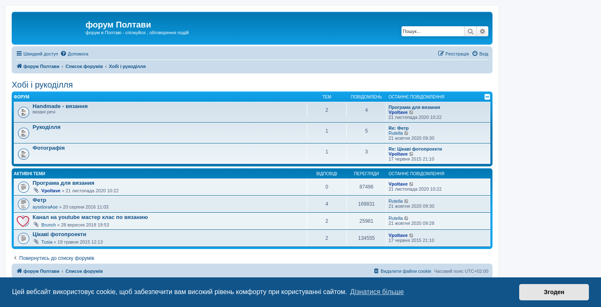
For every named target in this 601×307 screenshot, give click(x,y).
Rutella (396, 133)
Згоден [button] (554, 292)
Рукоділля (47, 127)
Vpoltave (398, 112)
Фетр (39, 200)
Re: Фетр (399, 128)
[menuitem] (74, 54)
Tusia (47, 241)
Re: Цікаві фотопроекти (415, 148)
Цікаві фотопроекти (59, 234)
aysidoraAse (45, 206)
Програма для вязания (414, 107)
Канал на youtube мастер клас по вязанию (90, 217)
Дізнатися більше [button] (377, 291)
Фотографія (49, 148)
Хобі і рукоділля (42, 84)
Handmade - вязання (60, 106)
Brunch (48, 224)
